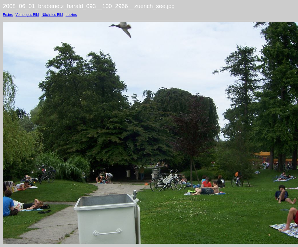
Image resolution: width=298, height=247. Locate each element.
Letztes (71, 15)
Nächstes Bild (52, 15)
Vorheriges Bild (27, 15)
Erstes (8, 15)
